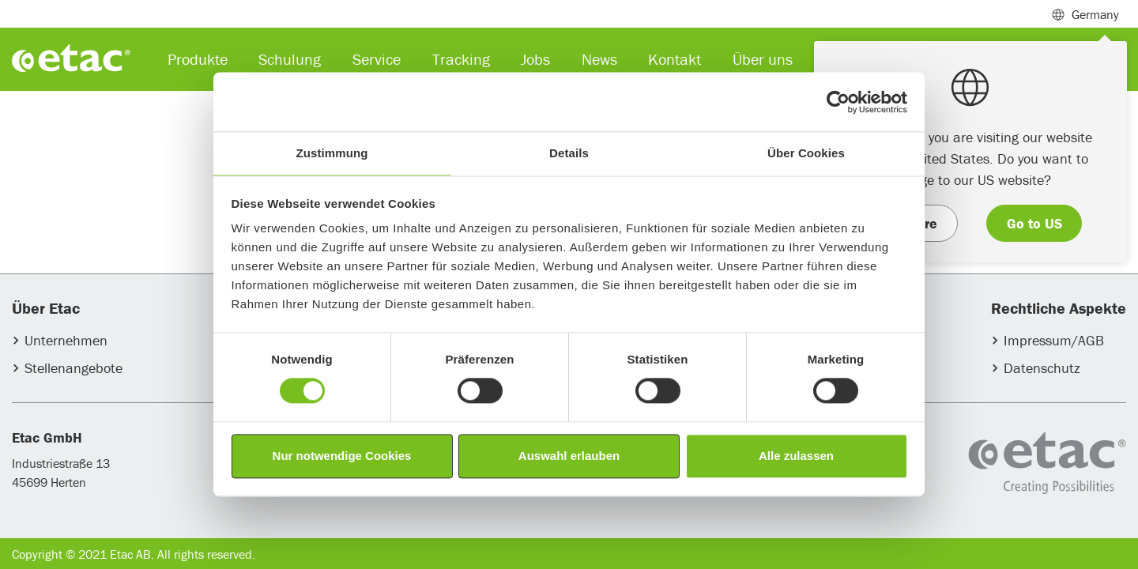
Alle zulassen (796, 455)
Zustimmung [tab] (332, 153)
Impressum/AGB (1054, 340)
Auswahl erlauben (569, 455)
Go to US (1034, 223)
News (599, 59)
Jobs (535, 59)
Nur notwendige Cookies (342, 455)
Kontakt (674, 59)
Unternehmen (65, 340)
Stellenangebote (73, 368)
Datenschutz (1042, 368)
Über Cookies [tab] (806, 153)
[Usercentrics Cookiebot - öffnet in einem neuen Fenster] (838, 102)
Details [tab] (569, 153)
